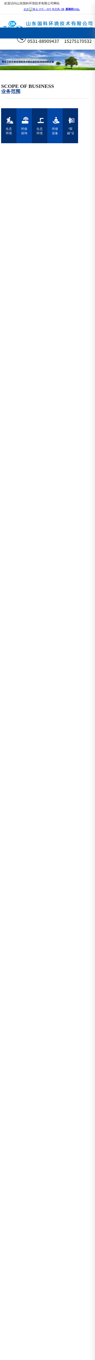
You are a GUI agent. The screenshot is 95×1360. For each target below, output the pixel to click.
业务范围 (10, 91)
